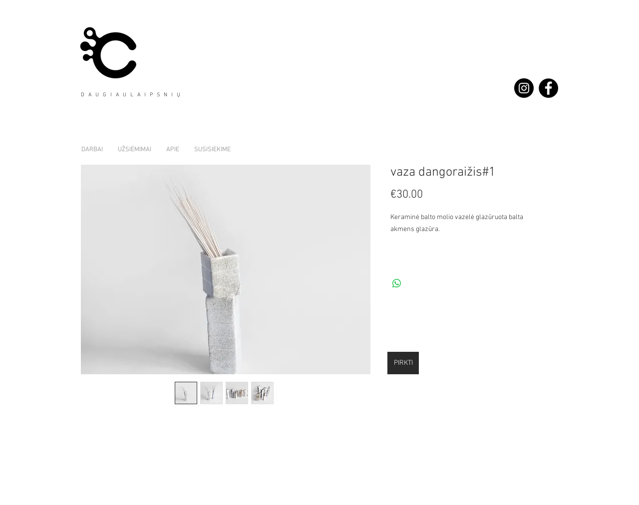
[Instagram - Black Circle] (524, 88)
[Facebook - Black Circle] (548, 88)
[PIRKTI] (403, 363)
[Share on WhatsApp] (397, 283)
